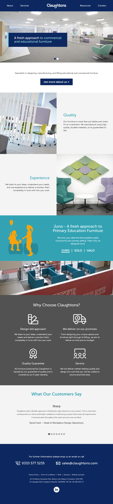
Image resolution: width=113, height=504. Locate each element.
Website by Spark (78, 475)
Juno (65, 250)
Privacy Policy (34, 475)
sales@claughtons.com (80, 463)
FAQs (59, 475)
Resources (85, 5)
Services (24, 5)
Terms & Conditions (48, 475)
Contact (102, 5)
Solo (78, 250)
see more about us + (56, 81)
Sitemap (67, 475)
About (10, 5)
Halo (91, 250)
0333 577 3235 (33, 463)
